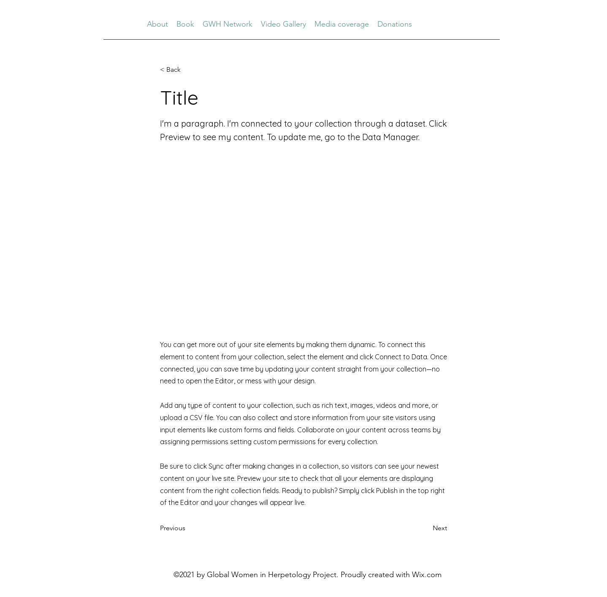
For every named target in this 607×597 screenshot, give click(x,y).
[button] (188, 69)
